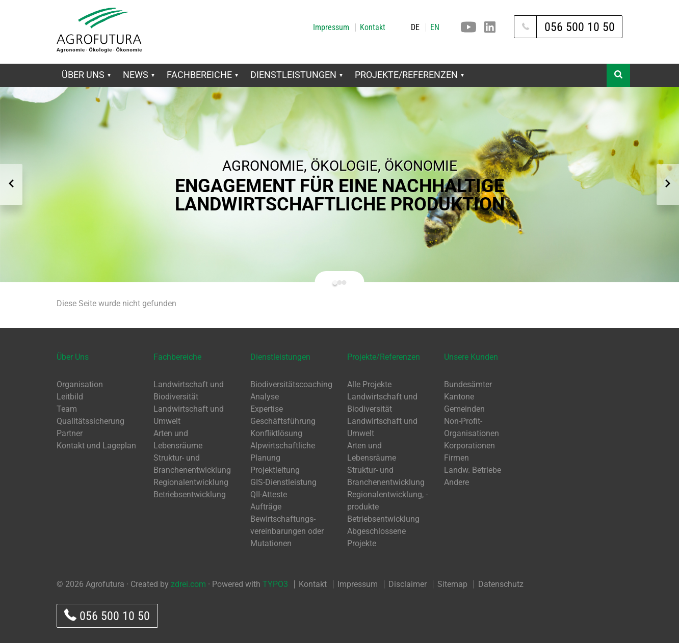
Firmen (456, 458)
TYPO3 (275, 584)
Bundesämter (468, 384)
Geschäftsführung (283, 421)
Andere (456, 482)
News (138, 74)
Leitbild (70, 396)
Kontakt (372, 27)
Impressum (331, 27)
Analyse (264, 396)
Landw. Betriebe (472, 470)
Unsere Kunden (471, 357)
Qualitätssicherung (90, 421)
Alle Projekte (369, 384)
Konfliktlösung (276, 433)
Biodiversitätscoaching (291, 384)
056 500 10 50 (107, 615)
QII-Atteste (268, 494)
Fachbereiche (202, 74)
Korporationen (469, 445)
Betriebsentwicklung (189, 494)
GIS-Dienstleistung (283, 482)
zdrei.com (188, 584)
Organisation (80, 384)
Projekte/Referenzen (409, 74)
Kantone (459, 396)
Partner (70, 433)
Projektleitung (275, 470)
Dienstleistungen (296, 74)
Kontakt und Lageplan (96, 445)
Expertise (266, 409)
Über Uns (86, 74)
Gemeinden (464, 409)
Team (67, 409)
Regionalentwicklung (190, 482)
